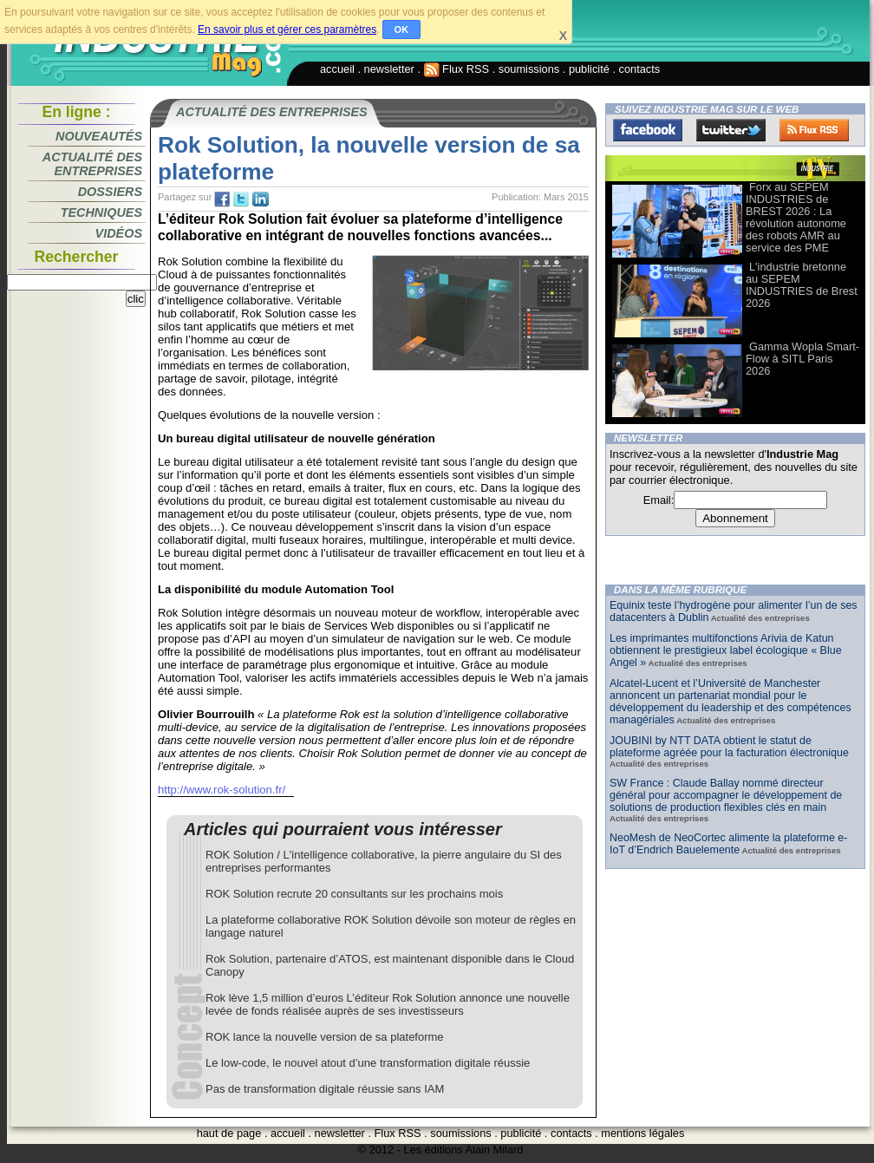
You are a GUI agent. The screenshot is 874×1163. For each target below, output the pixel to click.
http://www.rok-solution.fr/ (221, 789)
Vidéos (118, 233)
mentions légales (642, 1133)
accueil (337, 68)
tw (241, 199)
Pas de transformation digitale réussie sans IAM (324, 1088)
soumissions (529, 68)
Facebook (647, 130)
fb (222, 199)
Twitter (731, 130)
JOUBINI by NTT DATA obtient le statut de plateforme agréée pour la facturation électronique (729, 747)
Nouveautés (98, 136)
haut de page (229, 1133)
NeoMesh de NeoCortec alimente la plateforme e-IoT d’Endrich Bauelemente (728, 844)
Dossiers (110, 192)
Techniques (101, 212)
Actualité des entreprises (92, 164)
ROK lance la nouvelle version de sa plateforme (324, 1036)
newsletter (389, 68)
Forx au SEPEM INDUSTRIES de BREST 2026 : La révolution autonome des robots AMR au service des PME (796, 217)
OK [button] (402, 29)
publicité (589, 68)
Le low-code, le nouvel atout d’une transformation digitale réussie (367, 1062)
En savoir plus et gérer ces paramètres (287, 29)
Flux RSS (457, 68)
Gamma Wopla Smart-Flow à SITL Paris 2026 (802, 358)
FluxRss (814, 130)
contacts (640, 68)
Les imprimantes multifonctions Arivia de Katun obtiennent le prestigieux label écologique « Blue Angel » (726, 650)
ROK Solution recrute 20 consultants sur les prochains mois (354, 893)
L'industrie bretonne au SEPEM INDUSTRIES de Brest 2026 (802, 285)
